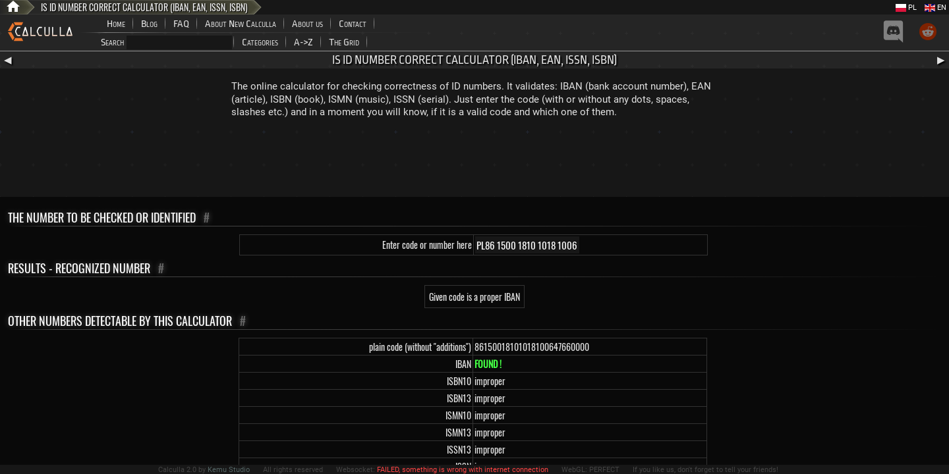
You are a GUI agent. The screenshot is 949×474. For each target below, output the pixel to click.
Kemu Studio (229, 469)
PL (906, 7)
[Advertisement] (474, 160)
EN (935, 7)
